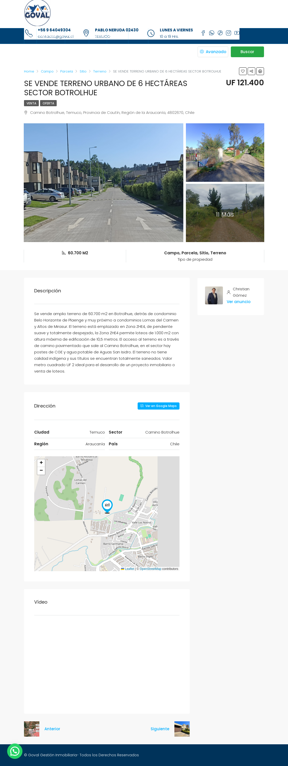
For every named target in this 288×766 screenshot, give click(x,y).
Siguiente (160, 729)
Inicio (30, 36)
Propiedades (77, 36)
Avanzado (213, 51)
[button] (107, 506)
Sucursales (117, 36)
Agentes (98, 36)
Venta (31, 103)
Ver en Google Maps (158, 406)
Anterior (52, 729)
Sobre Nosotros (51, 36)
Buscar (247, 51)
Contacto (138, 36)
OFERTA (48, 103)
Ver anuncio (238, 301)
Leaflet (127, 569)
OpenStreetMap (150, 569)
